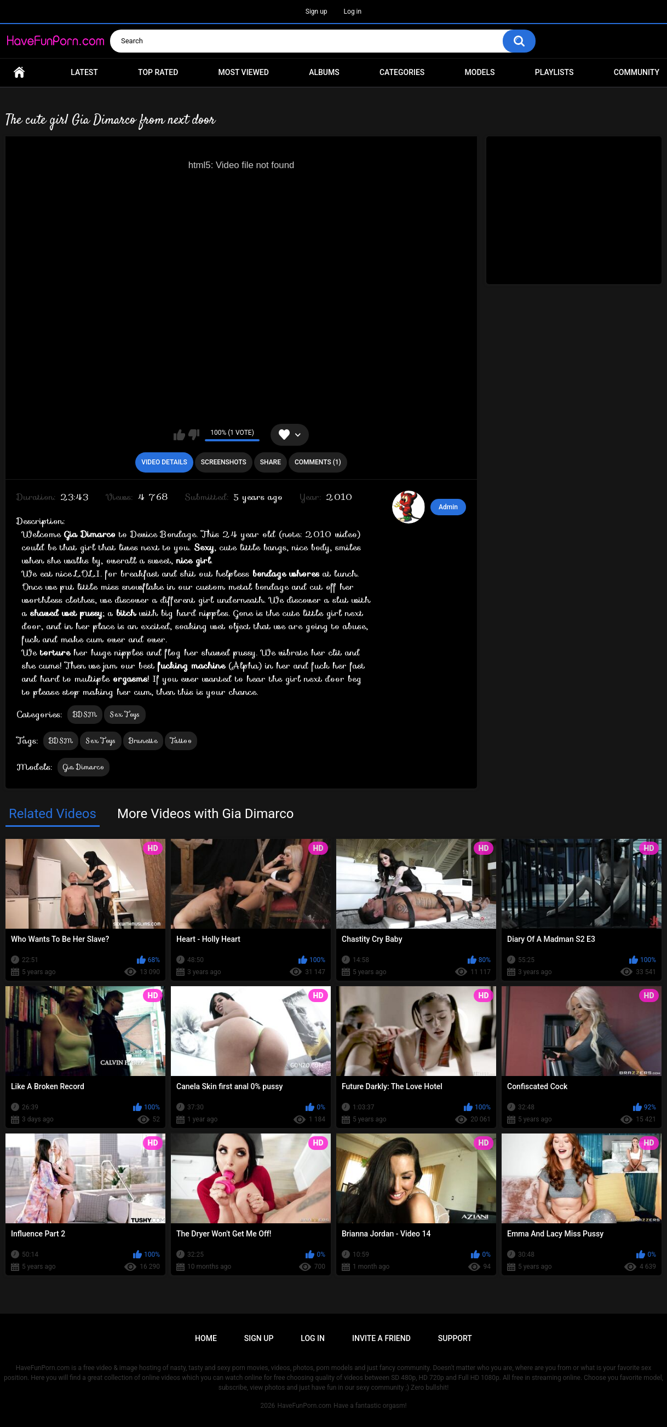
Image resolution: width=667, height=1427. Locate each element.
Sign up (316, 11)
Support (455, 1338)
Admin (448, 507)
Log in (353, 11)
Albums (324, 72)
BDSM (85, 714)
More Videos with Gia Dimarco (205, 813)
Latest (84, 72)
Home (19, 73)
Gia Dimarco (83, 767)
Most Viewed (244, 72)
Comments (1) (318, 462)
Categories (402, 72)
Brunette (143, 740)
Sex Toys (125, 714)
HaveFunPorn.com (304, 1405)
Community (636, 72)
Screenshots (223, 462)
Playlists (554, 72)
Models (480, 72)
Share (270, 462)
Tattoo (181, 740)
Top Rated (158, 72)
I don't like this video (193, 434)
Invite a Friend (381, 1338)
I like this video (179, 434)
